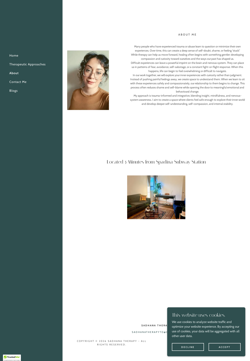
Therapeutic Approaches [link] (27, 64)
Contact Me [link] (18, 82)
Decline (188, 355)
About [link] (14, 73)
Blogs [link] (13, 90)
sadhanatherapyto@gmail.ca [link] (156, 332)
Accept (224, 355)
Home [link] (13, 55)
